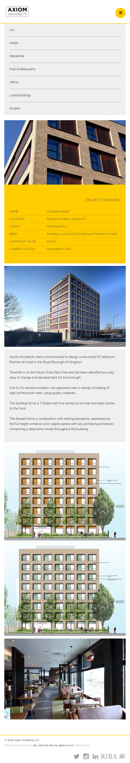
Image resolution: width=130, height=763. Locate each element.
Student (14, 108)
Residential (16, 56)
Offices (13, 82)
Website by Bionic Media (18, 745)
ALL (12, 30)
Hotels (13, 43)
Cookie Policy (81, 745)
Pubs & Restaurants (22, 69)
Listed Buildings (20, 95)
